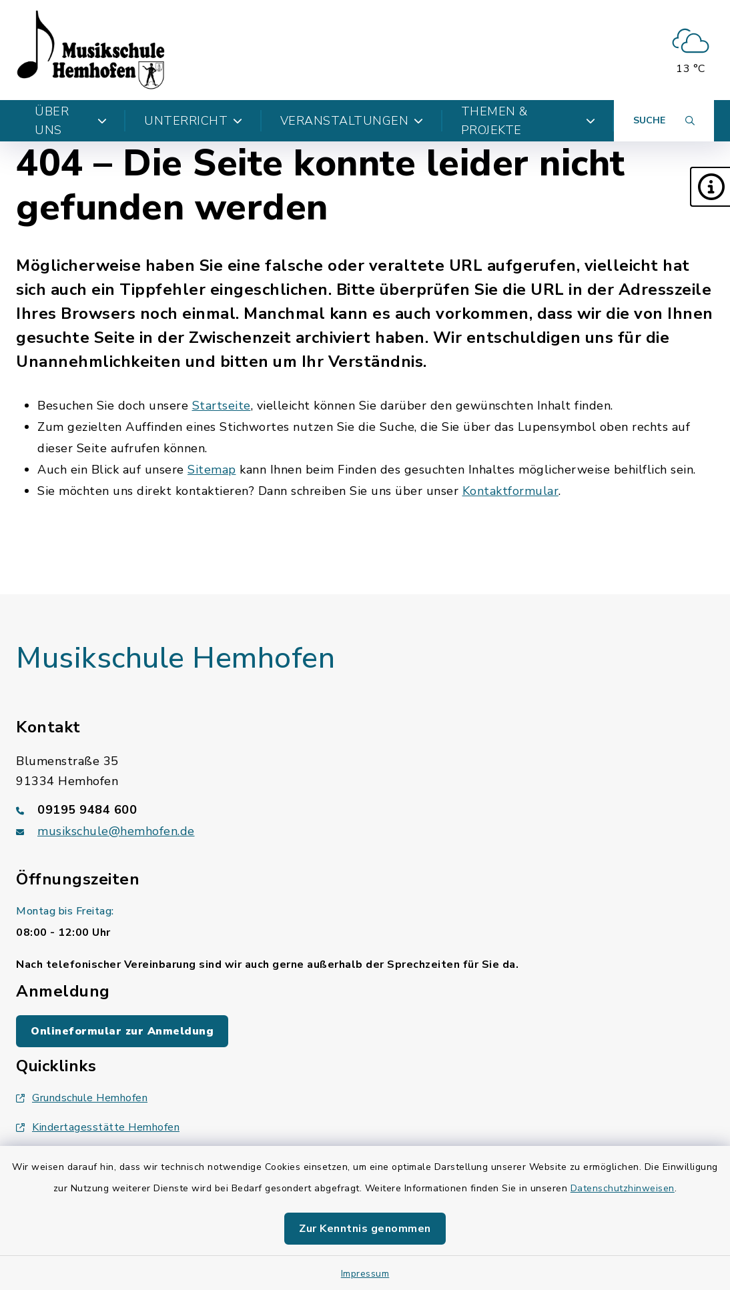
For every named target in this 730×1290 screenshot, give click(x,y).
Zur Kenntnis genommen (365, 1228)
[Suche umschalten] (664, 120)
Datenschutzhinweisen (623, 1188)
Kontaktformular (510, 491)
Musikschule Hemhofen (175, 658)
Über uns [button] (71, 120)
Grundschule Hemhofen (81, 1098)
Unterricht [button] (193, 121)
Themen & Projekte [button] (528, 120)
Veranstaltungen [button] (352, 121)
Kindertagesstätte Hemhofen (97, 1127)
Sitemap (212, 470)
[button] (710, 187)
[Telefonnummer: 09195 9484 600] (365, 810)
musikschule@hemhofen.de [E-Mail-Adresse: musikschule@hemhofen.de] (116, 831)
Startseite (221, 406)
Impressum (365, 1273)
